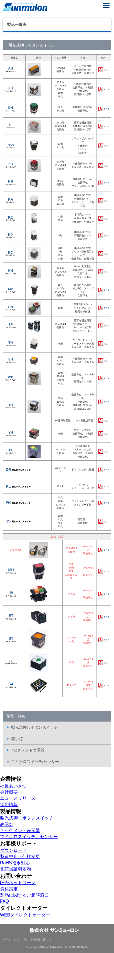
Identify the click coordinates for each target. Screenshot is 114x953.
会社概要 (9, 792)
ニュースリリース (18, 798)
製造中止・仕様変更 (20, 856)
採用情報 (9, 804)
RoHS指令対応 (15, 862)
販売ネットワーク (18, 882)
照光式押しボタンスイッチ (34, 727)
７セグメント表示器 (20, 830)
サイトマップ (11, 939)
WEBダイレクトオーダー (25, 915)
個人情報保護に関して (38, 939)
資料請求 (9, 888)
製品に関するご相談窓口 (24, 895)
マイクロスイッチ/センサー (35, 761)
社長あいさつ (13, 786)
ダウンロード (13, 850)
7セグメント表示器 (27, 750)
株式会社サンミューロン (25, 7)
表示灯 (17, 738)
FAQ (4, 901)
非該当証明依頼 (15, 869)
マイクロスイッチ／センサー (29, 836)
